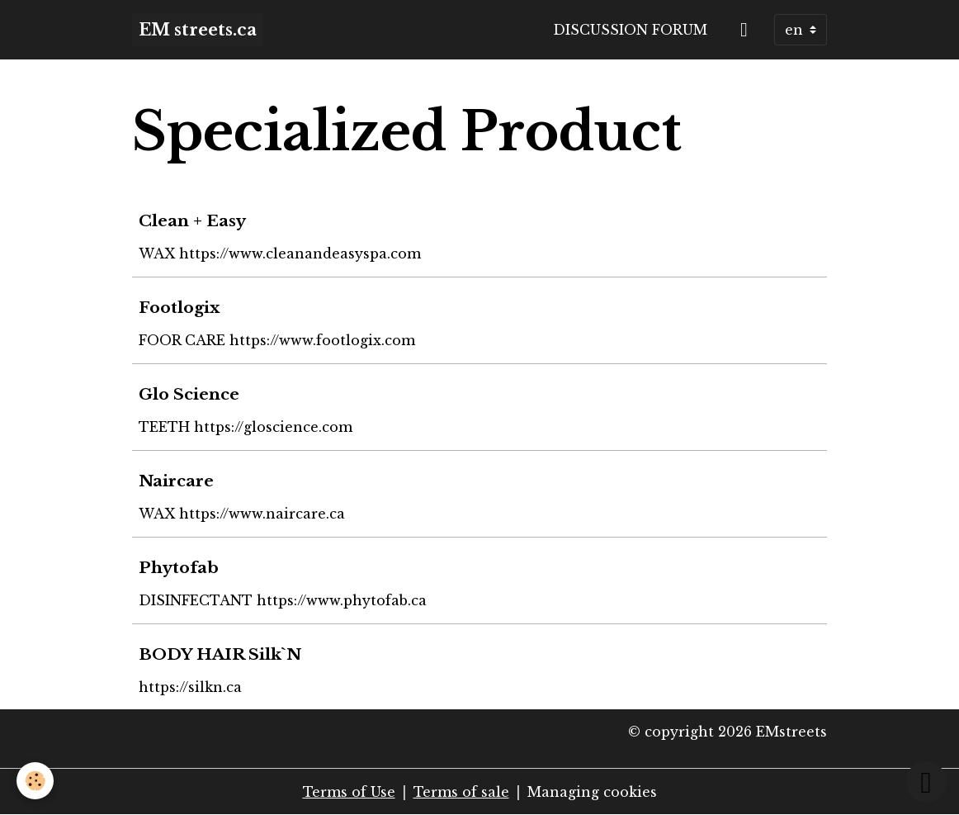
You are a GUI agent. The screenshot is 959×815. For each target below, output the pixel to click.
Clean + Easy (192, 220)
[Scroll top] (926, 782)
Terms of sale (461, 792)
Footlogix (179, 307)
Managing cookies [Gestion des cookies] (592, 792)
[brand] (197, 29)
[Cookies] (35, 780)
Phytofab (179, 567)
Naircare (176, 480)
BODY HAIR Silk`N (220, 654)
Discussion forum (630, 29)
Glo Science (189, 394)
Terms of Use (349, 792)
